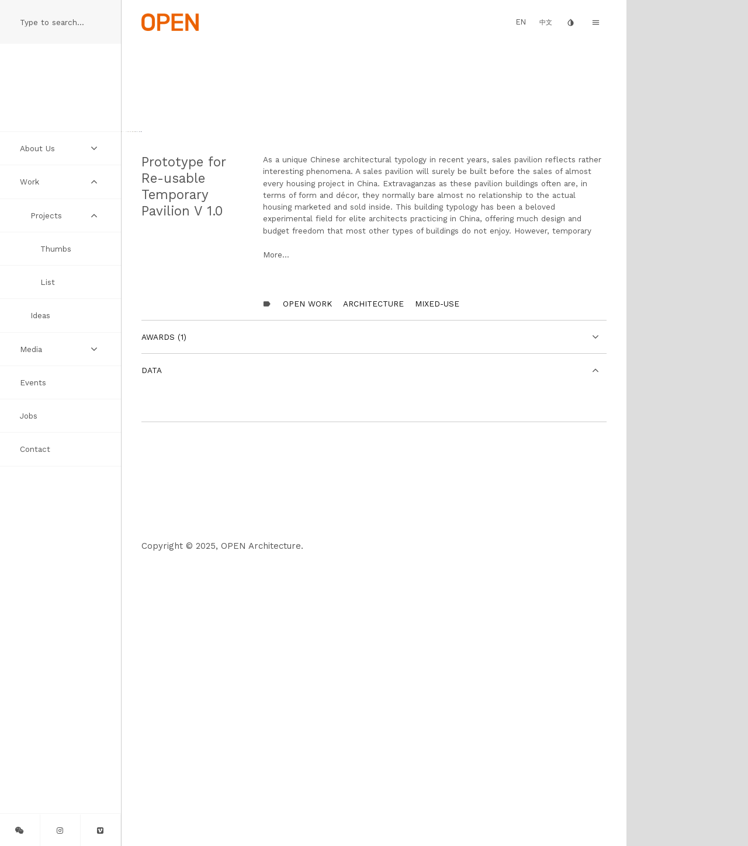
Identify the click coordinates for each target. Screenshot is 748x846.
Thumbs (55, 248)
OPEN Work (307, 587)
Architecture (373, 587)
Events (33, 382)
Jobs (28, 415)
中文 (545, 22)
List (47, 282)
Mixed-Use (437, 587)
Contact (35, 449)
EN (521, 22)
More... (276, 538)
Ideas (40, 315)
